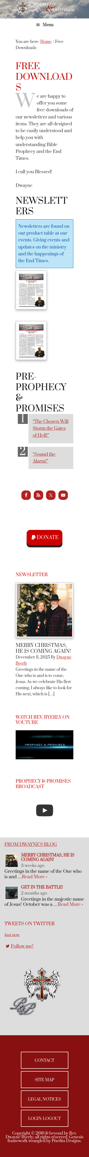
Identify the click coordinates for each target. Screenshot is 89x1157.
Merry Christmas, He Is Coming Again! (43, 648)
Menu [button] (48, 25)
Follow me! (22, 946)
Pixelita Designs (66, 1141)
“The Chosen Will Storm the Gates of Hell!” (50, 429)
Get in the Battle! (42, 887)
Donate (48, 537)
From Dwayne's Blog (31, 845)
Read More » (34, 877)
